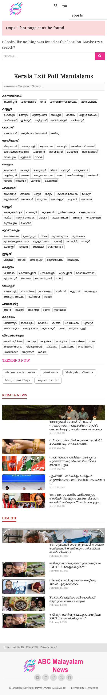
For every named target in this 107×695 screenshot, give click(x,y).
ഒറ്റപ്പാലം (41, 199)
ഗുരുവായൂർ (93, 218)
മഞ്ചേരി (93, 175)
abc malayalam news (20, 372)
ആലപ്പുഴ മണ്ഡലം (13, 297)
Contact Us (32, 647)
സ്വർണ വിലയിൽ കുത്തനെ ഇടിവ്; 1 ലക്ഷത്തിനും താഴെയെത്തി (76, 442)
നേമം (92, 341)
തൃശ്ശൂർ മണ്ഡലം (25, 218)
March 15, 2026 (57, 487)
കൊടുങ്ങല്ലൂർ (12, 212)
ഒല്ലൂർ (43, 218)
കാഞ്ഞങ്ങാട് (28, 102)
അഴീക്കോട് (9, 120)
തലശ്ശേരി (56, 115)
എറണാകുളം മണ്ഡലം (16, 241)
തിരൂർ (53, 170)
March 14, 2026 (57, 506)
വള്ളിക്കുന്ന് (10, 175)
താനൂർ (65, 170)
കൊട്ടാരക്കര (30, 328)
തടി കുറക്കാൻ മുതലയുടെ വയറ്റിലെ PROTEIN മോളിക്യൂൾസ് (75, 565)
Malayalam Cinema (79, 372)
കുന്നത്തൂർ (48, 328)
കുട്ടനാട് (75, 291)
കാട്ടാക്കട (45, 341)
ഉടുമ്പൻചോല (55, 260)
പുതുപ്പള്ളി (65, 273)
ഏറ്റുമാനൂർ (10, 278)
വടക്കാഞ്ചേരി (59, 218)
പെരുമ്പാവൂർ (55, 247)
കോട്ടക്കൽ (40, 170)
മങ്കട (60, 175)
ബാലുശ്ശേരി (56, 152)
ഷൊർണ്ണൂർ (57, 199)
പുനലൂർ (88, 323)
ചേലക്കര (26, 223)
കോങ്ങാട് (27, 199)
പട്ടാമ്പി (72, 199)
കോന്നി (19, 310)
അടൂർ (7, 310)
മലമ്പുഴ (86, 194)
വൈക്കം (25, 278)
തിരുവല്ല (59, 310)
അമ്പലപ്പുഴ (90, 291)
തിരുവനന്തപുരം (12, 347)
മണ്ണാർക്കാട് (10, 199)
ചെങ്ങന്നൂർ (9, 291)
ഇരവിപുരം (27, 323)
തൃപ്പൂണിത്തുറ (41, 241)
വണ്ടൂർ (7, 181)
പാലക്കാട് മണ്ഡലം (66, 194)
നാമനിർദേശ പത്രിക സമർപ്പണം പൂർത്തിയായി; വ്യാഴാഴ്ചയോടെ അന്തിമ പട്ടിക (72, 461)
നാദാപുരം (9, 157)
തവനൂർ (24, 170)
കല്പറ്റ (55, 133)
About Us (18, 647)
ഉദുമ (43, 102)
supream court (48, 380)
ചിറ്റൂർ (37, 194)
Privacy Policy (48, 647)
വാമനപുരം (67, 347)
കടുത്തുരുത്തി (43, 278)
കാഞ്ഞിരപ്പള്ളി (27, 273)
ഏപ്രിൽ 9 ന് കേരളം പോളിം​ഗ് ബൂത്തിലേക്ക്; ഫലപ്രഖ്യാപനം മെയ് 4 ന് (77, 480)
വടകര (38, 157)
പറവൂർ (85, 241)
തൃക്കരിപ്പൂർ (10, 102)
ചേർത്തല (34, 297)
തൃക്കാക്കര (78, 236)
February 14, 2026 (58, 588)
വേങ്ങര (25, 175)
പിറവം (43, 236)
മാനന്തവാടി (10, 133)
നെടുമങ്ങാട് (85, 347)
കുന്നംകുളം (10, 223)
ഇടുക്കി (21, 260)
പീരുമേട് (8, 260)
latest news (50, 372)
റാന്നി (46, 310)
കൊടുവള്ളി (28, 146)
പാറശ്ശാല (61, 341)
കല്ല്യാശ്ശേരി (58, 120)
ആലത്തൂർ (9, 194)
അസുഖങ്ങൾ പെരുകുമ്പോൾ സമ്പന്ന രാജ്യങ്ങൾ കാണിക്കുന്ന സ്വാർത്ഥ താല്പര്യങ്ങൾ (76, 548)
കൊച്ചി (58, 241)
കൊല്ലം (43, 323)
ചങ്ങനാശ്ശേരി (47, 273)
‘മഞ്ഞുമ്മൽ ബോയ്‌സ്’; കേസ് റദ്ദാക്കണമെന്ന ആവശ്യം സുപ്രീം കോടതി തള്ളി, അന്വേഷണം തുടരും (75, 425)
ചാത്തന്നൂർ (10, 323)
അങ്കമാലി (38, 247)
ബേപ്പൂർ (61, 146)
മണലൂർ (77, 218)
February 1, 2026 (58, 605)
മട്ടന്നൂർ (23, 115)
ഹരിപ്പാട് (61, 291)
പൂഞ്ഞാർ (8, 273)
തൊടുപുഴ (36, 260)
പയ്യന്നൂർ (77, 120)
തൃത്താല (86, 199)
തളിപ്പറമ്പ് (40, 120)
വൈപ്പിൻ (71, 241)
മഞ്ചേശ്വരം (89, 102)
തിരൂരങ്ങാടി (81, 170)
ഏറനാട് (35, 181)
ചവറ (62, 328)
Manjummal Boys (17, 380)
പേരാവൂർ (9, 115)
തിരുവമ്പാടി (10, 146)
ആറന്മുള (33, 310)
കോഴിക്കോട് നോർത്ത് (16, 152)
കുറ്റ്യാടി (25, 157)
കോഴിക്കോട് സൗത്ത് (82, 146)
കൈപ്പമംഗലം (87, 212)
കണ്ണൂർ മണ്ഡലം (88, 115)
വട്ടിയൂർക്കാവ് (34, 347)
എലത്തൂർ (39, 152)
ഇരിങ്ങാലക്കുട (66, 212)
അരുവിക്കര (77, 341)
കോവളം (31, 341)
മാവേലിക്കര (27, 291)
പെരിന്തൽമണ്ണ (75, 175)
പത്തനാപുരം (11, 328)
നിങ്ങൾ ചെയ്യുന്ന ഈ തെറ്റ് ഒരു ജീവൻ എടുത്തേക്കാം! (72, 582)
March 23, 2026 (57, 433)
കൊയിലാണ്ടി (90, 152)
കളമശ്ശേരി (9, 247)
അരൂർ (48, 297)
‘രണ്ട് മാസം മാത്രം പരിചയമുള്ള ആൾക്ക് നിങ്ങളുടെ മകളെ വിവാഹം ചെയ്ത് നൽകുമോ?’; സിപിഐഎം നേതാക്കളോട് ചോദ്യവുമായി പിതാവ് (75, 498)
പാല (58, 278)
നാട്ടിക (7, 218)
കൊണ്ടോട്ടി (51, 181)
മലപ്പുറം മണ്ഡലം (43, 175)
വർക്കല (42, 352)
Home (7, 647)
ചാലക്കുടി (31, 212)
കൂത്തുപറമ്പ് (39, 115)
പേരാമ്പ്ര (72, 152)
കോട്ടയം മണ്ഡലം (86, 273)
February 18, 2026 (58, 556)
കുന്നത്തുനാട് (59, 236)
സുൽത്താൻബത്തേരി (34, 133)
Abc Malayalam (56, 688)
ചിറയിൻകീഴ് (10, 352)
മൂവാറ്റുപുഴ (29, 236)
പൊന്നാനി (9, 170)
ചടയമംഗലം (72, 323)
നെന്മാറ (25, 194)
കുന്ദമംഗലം (46, 146)
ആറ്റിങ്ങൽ (28, 352)
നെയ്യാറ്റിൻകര (12, 341)
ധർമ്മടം (70, 115)
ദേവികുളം (73, 260)
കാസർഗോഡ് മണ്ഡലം (63, 102)
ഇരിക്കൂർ (25, 120)
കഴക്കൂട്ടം (51, 347)
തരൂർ (48, 194)
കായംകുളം (44, 291)
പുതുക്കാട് (48, 212)
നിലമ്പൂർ (21, 181)
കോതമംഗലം (10, 236)
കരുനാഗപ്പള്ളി (77, 328)
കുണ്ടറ (56, 323)
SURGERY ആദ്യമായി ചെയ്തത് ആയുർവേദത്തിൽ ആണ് (72, 599)
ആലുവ (23, 247)
